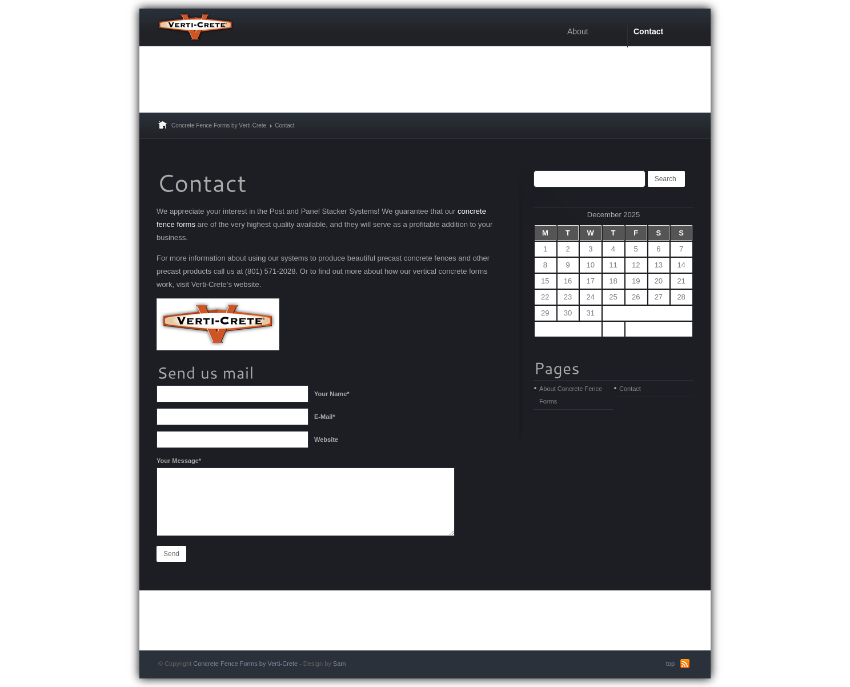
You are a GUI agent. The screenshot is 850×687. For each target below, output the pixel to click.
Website (326, 439)
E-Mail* (324, 416)
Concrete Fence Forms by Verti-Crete (218, 125)
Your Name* (332, 393)
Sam (339, 663)
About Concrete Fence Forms (570, 395)
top (670, 663)
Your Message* (179, 460)
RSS (684, 663)
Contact (630, 388)
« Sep (568, 329)
